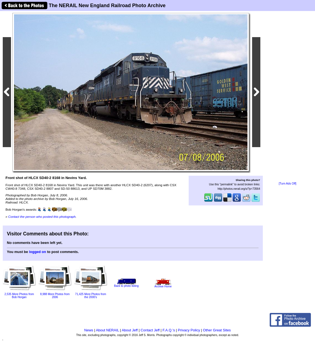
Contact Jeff (150, 330)
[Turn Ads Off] (287, 183)
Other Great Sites (217, 330)
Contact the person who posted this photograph (42, 216)
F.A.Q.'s (169, 330)
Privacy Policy (189, 330)
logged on (37, 252)
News (88, 330)
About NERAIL (107, 330)
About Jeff (130, 330)
